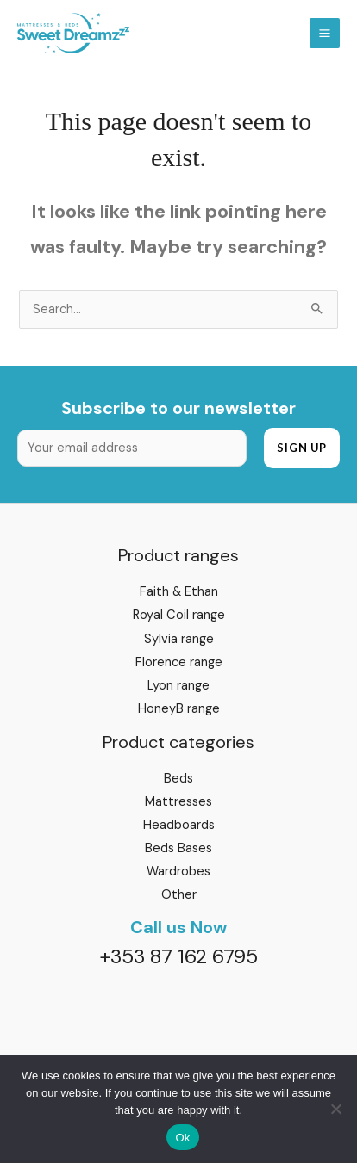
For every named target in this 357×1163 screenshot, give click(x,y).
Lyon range (178, 685)
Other (179, 895)
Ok (182, 1137)
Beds (178, 778)
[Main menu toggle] (325, 33)
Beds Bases (178, 848)
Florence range (178, 662)
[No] (335, 1108)
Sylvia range (179, 639)
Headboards (179, 825)
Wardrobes (178, 871)
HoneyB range (179, 709)
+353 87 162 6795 (178, 956)
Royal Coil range (179, 615)
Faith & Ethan (179, 592)
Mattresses (178, 802)
